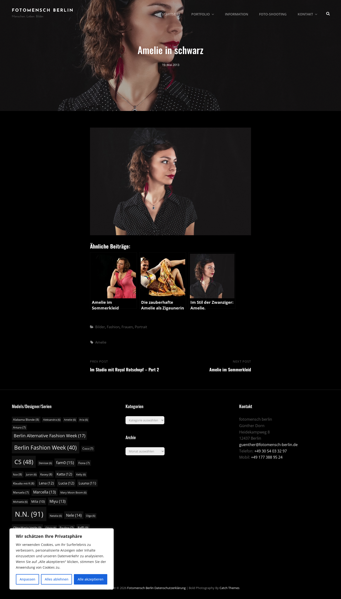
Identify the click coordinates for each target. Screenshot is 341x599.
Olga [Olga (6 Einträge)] (90, 515)
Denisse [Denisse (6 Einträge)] (45, 463)
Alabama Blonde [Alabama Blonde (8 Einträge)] (26, 420)
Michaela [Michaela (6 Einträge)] (20, 501)
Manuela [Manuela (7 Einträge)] (21, 492)
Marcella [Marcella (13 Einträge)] (44, 492)
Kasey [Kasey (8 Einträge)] (46, 474)
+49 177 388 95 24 (267, 457)
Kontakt (308, 13)
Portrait (141, 326)
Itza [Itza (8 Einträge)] (17, 474)
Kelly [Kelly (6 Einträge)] (81, 474)
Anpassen (27, 579)
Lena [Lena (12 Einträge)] (46, 483)
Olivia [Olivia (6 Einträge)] (50, 528)
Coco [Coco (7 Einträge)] (87, 448)
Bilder (100, 326)
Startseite (173, 13)
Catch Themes (229, 588)
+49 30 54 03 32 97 (270, 451)
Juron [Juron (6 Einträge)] (31, 474)
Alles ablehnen (56, 579)
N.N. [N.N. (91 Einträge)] (29, 514)
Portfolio (205, 13)
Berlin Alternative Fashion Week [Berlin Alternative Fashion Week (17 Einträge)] (49, 435)
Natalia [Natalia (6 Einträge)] (56, 515)
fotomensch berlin (43, 10)
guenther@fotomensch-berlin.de (268, 444)
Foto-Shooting (273, 13)
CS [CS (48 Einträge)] (23, 462)
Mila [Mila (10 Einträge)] (38, 501)
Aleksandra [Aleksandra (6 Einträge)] (51, 419)
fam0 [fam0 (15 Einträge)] (65, 462)
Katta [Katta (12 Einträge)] (64, 474)
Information (237, 13)
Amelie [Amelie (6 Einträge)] (70, 419)
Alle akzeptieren (90, 579)
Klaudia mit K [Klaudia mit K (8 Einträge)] (23, 483)
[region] (61, 559)
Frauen (127, 326)
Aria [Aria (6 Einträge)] (83, 419)
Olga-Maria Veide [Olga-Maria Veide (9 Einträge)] (27, 527)
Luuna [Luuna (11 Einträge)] (87, 483)
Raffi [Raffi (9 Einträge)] (83, 527)
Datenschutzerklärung (170, 588)
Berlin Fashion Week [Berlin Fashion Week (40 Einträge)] (45, 447)
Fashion (113, 326)
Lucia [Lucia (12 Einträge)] (66, 483)
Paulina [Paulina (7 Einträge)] (67, 528)
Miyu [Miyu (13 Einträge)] (57, 501)
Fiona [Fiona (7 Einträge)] (84, 463)
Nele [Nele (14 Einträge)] (74, 515)
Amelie (100, 342)
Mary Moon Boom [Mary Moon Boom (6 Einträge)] (73, 492)
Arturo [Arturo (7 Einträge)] (19, 427)
